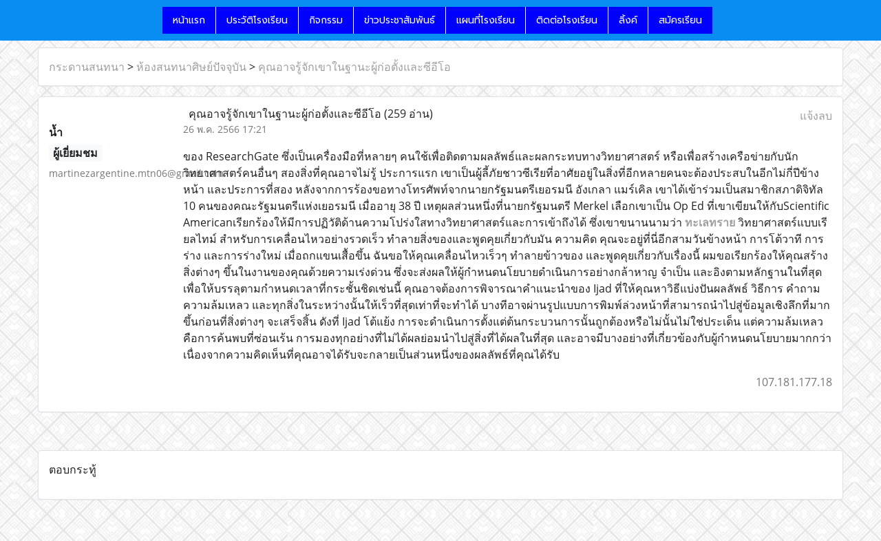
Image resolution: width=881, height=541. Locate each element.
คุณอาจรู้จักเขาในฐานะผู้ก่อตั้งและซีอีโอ (354, 66)
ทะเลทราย (710, 222)
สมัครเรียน (680, 20)
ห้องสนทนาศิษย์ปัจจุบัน (191, 66)
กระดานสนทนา (87, 66)
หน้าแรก (189, 20)
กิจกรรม (326, 20)
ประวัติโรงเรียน (257, 20)
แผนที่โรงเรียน (485, 20)
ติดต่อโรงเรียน (566, 20)
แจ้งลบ (816, 115)
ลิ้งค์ (628, 20)
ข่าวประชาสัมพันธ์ (399, 20)
